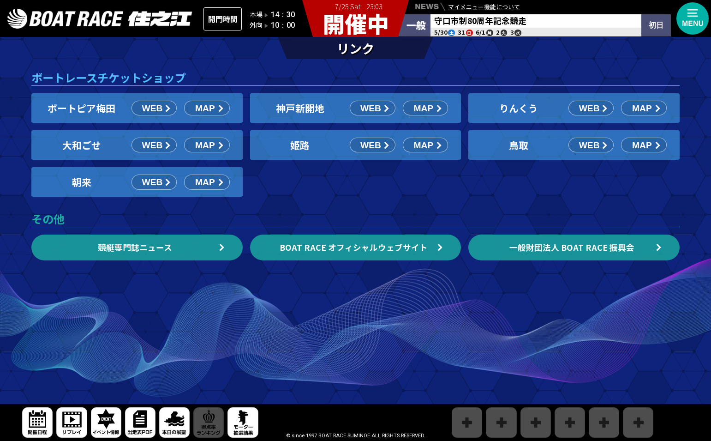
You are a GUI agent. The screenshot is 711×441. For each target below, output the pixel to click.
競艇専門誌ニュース (135, 247)
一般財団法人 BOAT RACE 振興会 (571, 247)
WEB (152, 108)
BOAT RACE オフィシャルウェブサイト (354, 247)
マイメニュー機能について (484, 8)
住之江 (99, 19)
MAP (205, 108)
